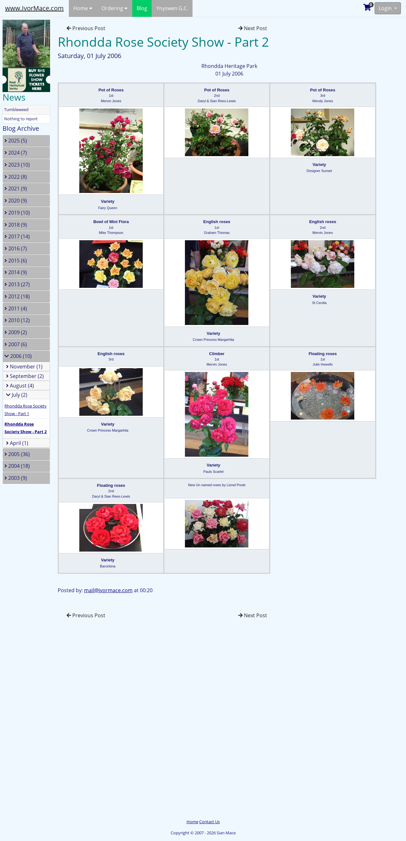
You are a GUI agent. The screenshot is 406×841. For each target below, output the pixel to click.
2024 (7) (15, 152)
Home (82, 8)
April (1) (17, 443)
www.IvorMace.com (34, 8)
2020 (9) (15, 200)
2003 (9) (15, 477)
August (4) (20, 385)
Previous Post (86, 28)
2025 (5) (15, 140)
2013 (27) (17, 284)
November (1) (24, 366)
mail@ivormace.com (108, 590)
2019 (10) (17, 212)
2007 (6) (15, 344)
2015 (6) (15, 260)
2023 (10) (17, 164)
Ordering (115, 8)
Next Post (252, 28)
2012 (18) (17, 296)
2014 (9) (15, 272)
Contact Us (209, 821)
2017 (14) (17, 236)
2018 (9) (15, 224)
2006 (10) (18, 356)
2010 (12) (17, 320)
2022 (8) (15, 176)
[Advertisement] (30, 721)
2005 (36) (17, 454)
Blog (142, 8)
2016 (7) (15, 248)
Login (386, 8)
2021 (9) (15, 188)
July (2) (16, 394)
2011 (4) (15, 308)
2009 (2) (15, 332)
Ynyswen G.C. (172, 8)
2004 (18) (17, 465)
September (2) (25, 376)
